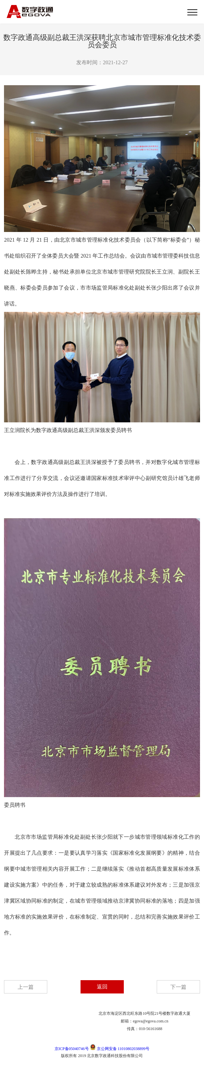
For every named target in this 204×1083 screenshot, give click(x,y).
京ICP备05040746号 (72, 1048)
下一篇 (178, 987)
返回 (102, 986)
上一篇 (26, 987)
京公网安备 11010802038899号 (120, 1048)
